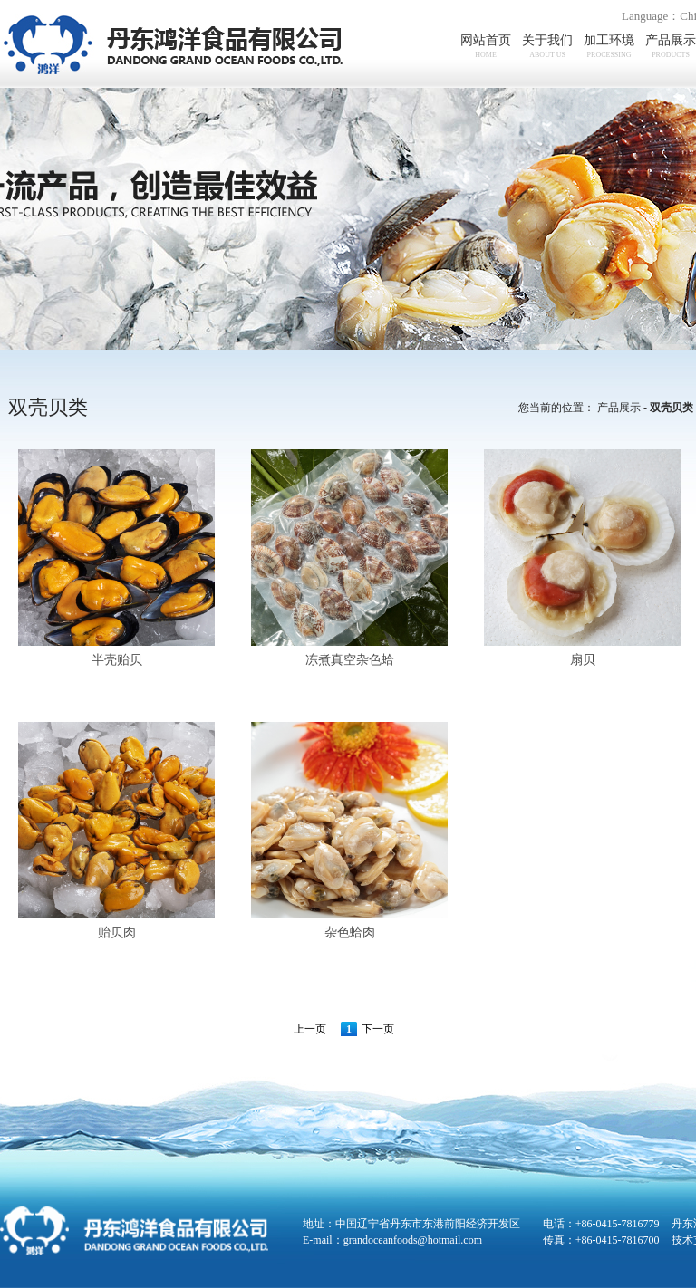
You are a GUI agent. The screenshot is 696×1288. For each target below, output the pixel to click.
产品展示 (619, 407)
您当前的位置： (556, 407)
